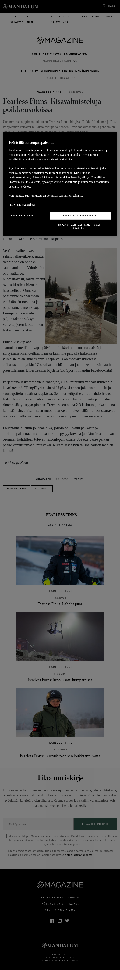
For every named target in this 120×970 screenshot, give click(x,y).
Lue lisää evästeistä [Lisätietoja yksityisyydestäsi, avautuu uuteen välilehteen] (22, 204)
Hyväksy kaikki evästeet (80, 215)
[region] (60, 184)
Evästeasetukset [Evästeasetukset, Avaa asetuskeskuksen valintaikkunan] (23, 215)
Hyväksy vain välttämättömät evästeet (79, 226)
